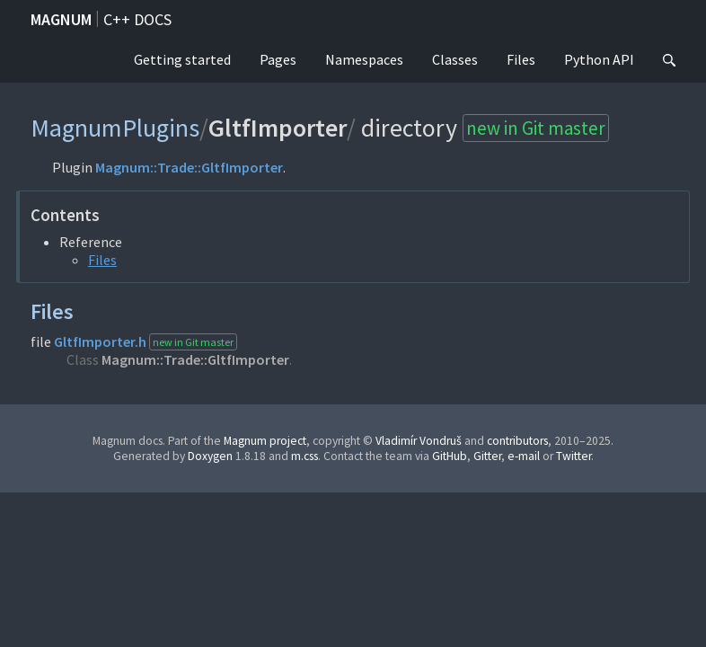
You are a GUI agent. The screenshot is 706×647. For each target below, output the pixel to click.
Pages (278, 59)
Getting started (182, 59)
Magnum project (265, 440)
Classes (455, 59)
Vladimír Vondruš (418, 440)
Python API (599, 59)
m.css (304, 456)
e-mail (523, 456)
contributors (517, 440)
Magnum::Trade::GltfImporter (189, 167)
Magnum (61, 19)
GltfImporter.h (100, 341)
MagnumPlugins (115, 127)
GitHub (449, 456)
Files (521, 59)
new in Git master (535, 128)
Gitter (487, 456)
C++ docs (137, 19)
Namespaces (364, 59)
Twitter (573, 456)
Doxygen (210, 456)
